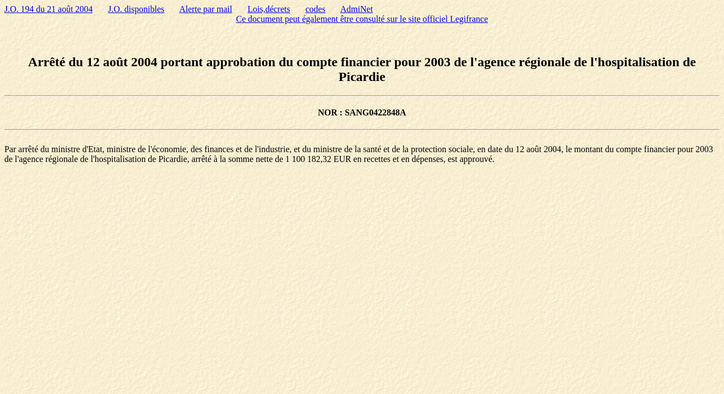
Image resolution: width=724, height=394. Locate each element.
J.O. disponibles (136, 9)
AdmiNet (356, 9)
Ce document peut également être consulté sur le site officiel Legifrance (362, 19)
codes (315, 9)
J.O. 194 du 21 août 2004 (48, 9)
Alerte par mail (205, 9)
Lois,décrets (269, 9)
